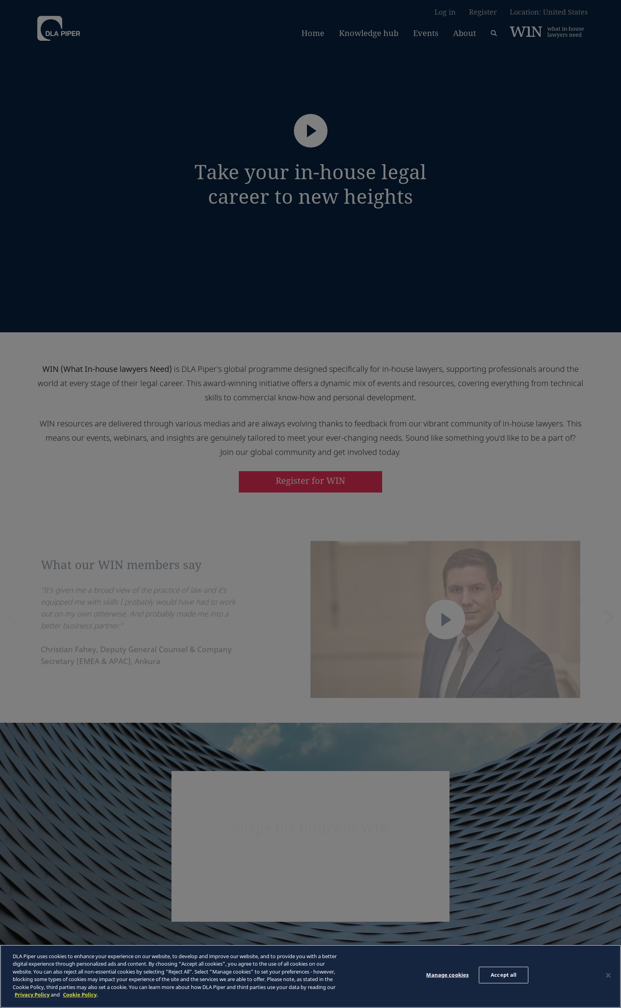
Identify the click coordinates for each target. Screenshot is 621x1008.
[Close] (608, 975)
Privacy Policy (32, 994)
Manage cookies (447, 974)
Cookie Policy (80, 994)
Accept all (503, 974)
